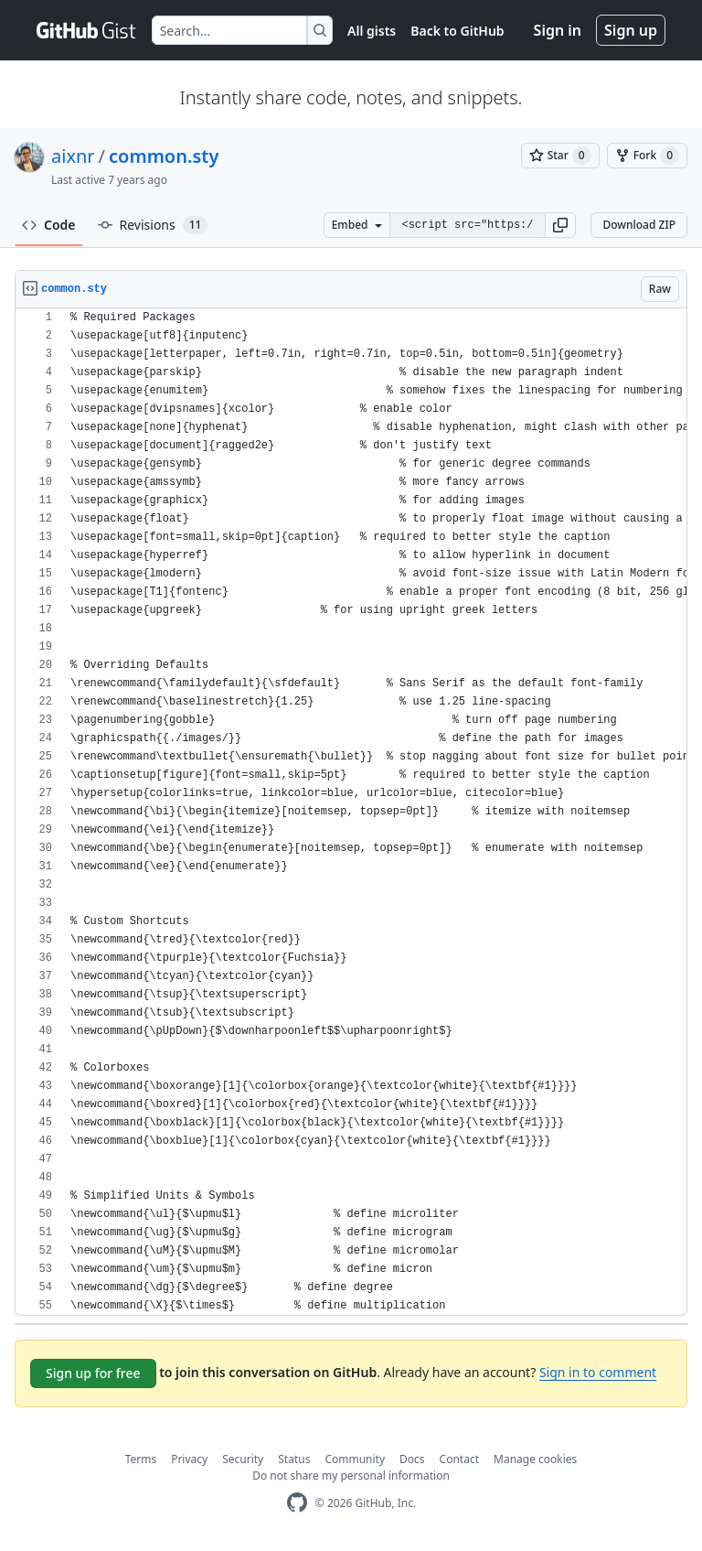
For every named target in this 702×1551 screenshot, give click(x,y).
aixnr (73, 156)
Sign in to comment (597, 1372)
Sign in (557, 30)
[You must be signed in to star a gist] (560, 155)
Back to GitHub (457, 30)
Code (49, 224)
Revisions (153, 225)
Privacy (189, 1459)
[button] (560, 225)
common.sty (163, 156)
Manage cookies (535, 1459)
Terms (141, 1459)
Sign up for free (93, 1373)
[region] (351, 812)
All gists (371, 30)
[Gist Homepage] (87, 30)
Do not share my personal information (351, 1475)
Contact (459, 1459)
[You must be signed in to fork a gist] (647, 155)
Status (294, 1459)
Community (354, 1459)
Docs (412, 1459)
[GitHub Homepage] (297, 1503)
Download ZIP (638, 224)
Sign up (630, 30)
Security (242, 1459)
